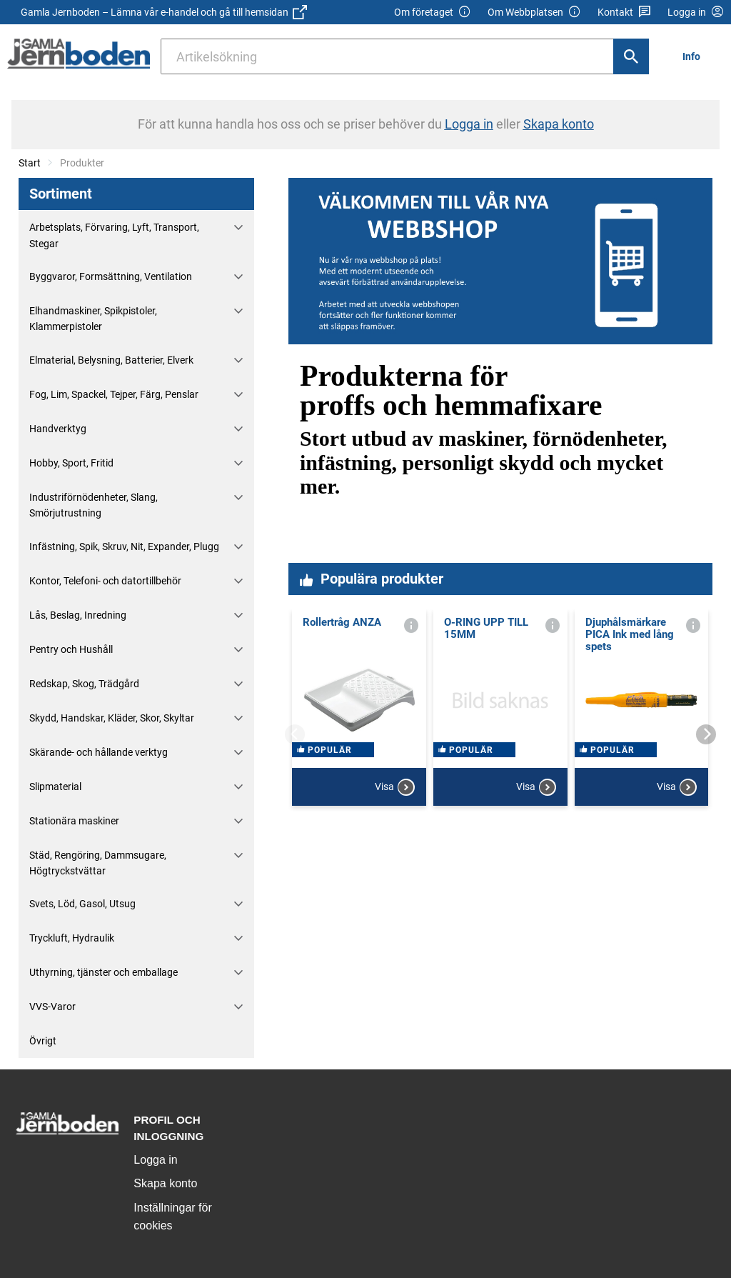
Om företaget (432, 12)
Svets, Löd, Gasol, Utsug (82, 903)
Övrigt (42, 1041)
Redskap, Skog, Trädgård (84, 683)
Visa (395, 840)
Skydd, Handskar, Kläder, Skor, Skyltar (111, 718)
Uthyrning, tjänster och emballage (103, 972)
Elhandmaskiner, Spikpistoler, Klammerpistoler (93, 318)
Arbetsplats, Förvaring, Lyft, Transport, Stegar (114, 235)
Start (30, 163)
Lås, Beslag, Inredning (77, 615)
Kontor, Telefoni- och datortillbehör (105, 580)
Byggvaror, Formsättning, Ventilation (110, 276)
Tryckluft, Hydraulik (71, 938)
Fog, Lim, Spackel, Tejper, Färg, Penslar (113, 394)
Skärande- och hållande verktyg (98, 752)
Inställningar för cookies (172, 1217)
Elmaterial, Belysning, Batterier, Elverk (111, 360)
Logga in (155, 1160)
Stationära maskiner (74, 821)
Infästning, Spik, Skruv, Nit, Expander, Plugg (124, 546)
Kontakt (624, 12)
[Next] (706, 734)
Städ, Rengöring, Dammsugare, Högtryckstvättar (97, 863)
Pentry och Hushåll (71, 649)
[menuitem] (695, 56)
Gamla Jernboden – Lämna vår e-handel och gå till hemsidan (164, 12)
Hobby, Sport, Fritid (71, 463)
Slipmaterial (55, 786)
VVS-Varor (52, 1006)
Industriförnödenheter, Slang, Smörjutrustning (93, 505)
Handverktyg (57, 428)
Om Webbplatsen (534, 12)
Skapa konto (165, 1183)
